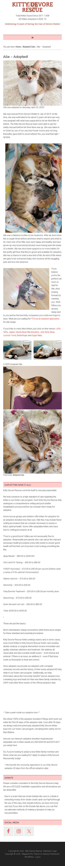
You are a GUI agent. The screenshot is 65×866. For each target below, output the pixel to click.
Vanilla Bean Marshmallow (27, 332)
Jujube (12, 332)
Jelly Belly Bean (47, 332)
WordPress (29, 857)
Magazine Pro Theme (31, 854)
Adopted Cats (18, 475)
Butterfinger (22, 335)
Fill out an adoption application (45, 318)
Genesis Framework (51, 854)
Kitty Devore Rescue (32, 7)
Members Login (50, 851)
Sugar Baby (37, 335)
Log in (37, 857)
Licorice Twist (9, 335)
